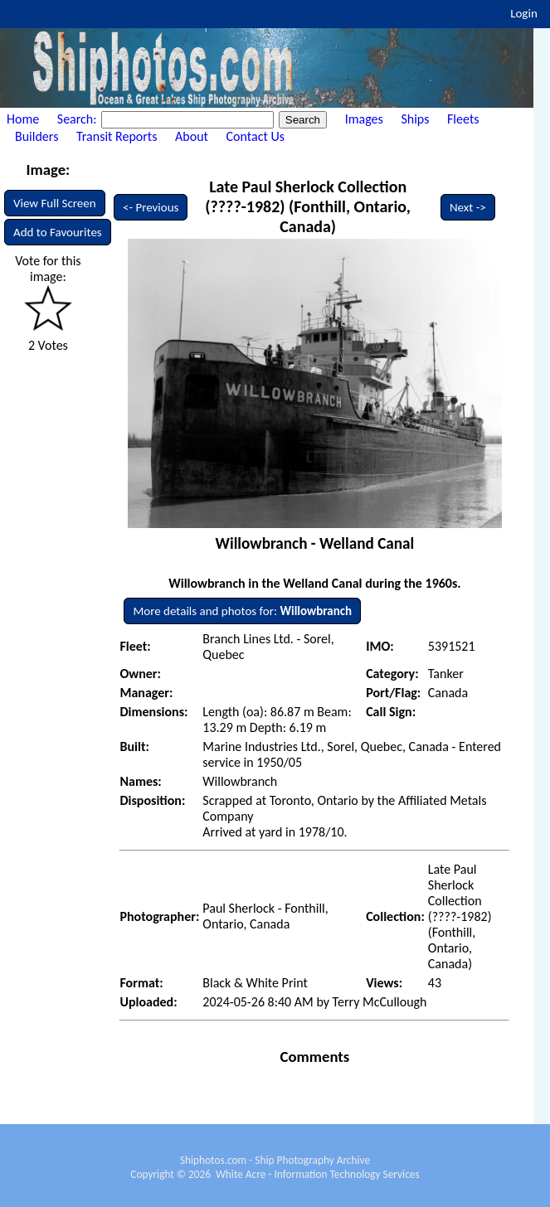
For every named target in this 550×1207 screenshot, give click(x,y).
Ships (415, 119)
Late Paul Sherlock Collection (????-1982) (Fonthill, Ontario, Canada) (308, 206)
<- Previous (151, 207)
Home (23, 119)
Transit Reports (116, 136)
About (191, 136)
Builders (36, 136)
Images (364, 119)
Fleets (463, 119)
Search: (78, 119)
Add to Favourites (57, 232)
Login (524, 13)
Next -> (468, 207)
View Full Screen (54, 203)
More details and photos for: (242, 611)
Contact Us (255, 136)
